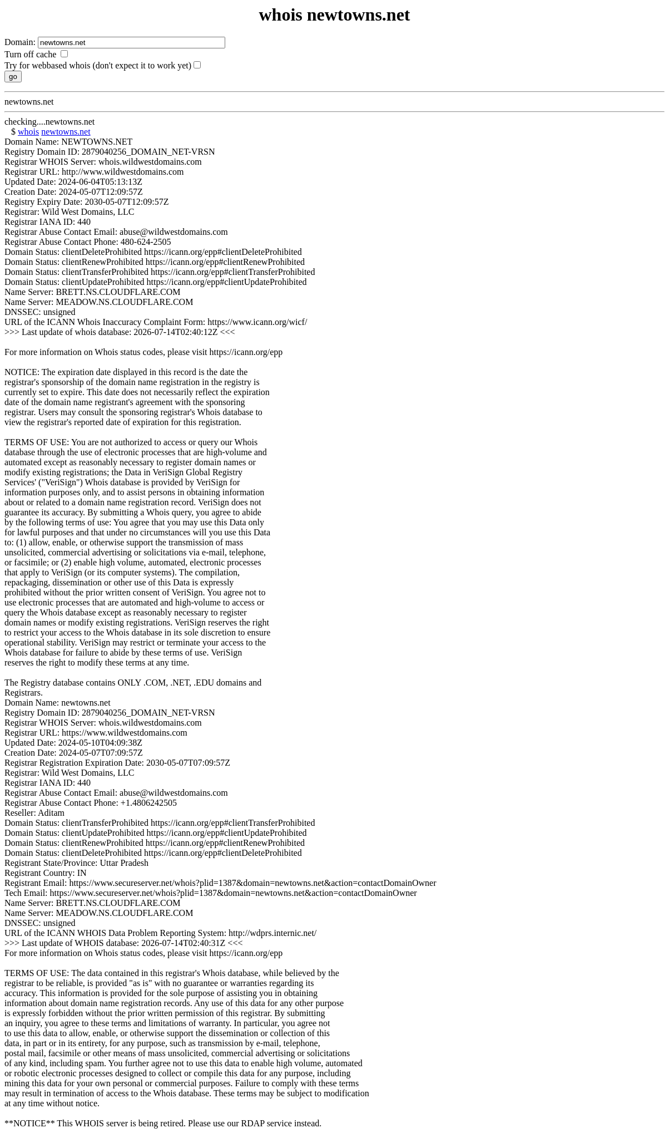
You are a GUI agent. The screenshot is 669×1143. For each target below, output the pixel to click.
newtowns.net (65, 131)
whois (28, 131)
